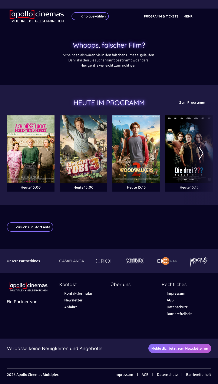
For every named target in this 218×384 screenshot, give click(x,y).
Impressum (124, 374)
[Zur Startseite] (36, 16)
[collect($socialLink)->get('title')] (7, 4)
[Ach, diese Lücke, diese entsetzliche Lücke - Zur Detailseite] (30, 149)
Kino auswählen (90, 16)
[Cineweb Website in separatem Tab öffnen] (22, 307)
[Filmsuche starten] (207, 16)
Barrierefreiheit (198, 374)
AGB (145, 374)
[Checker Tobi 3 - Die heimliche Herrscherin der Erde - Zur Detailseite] (83, 149)
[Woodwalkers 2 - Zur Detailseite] (136, 149)
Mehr (191, 16)
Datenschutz (167, 374)
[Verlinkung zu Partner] (71, 261)
